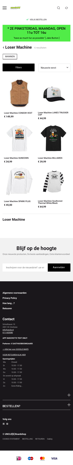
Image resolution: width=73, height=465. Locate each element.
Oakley (50, 439)
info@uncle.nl (8, 330)
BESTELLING (27, 439)
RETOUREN (40, 439)
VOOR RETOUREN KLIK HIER (14, 355)
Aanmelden (59, 267)
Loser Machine (17, 48)
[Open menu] (5, 7)
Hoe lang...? (9, 303)
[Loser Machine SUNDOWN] (19, 142)
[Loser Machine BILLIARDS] (53, 142)
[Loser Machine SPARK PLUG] (19, 186)
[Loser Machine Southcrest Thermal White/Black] (53, 186)
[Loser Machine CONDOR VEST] (19, 98)
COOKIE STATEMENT (11, 439)
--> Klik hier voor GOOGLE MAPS (15, 349)
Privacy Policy (10, 298)
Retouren (7, 308)
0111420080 (8, 332)
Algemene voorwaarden (15, 293)
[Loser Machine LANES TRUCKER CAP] (53, 98)
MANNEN (10, 56)
